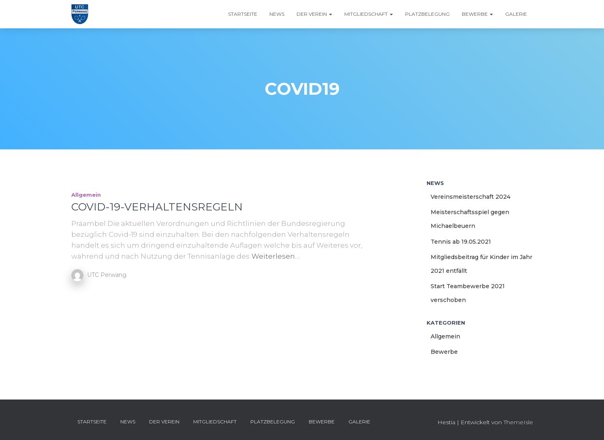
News (276, 14)
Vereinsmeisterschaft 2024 (470, 196)
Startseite (242, 14)
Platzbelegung (427, 14)
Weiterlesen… (275, 256)
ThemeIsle (518, 422)
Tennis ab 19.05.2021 (461, 241)
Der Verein (314, 14)
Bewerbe (477, 14)
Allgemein (86, 194)
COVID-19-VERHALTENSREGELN (157, 206)
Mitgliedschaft (368, 14)
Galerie (516, 14)
